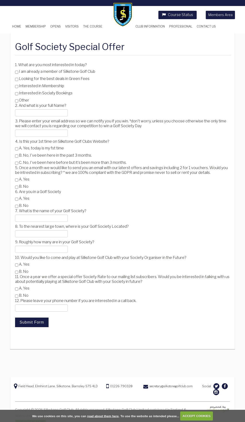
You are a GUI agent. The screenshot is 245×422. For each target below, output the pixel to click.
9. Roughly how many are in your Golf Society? (54, 242)
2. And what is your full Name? (40, 105)
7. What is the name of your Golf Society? (50, 211)
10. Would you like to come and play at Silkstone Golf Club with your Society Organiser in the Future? (100, 257)
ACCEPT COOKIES (197, 416)
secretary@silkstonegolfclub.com (171, 386)
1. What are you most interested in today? (51, 65)
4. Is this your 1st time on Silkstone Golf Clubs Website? (62, 141)
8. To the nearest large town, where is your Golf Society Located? (72, 226)
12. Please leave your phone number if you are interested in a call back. (75, 300)
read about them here (103, 416)
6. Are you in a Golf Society (38, 191)
